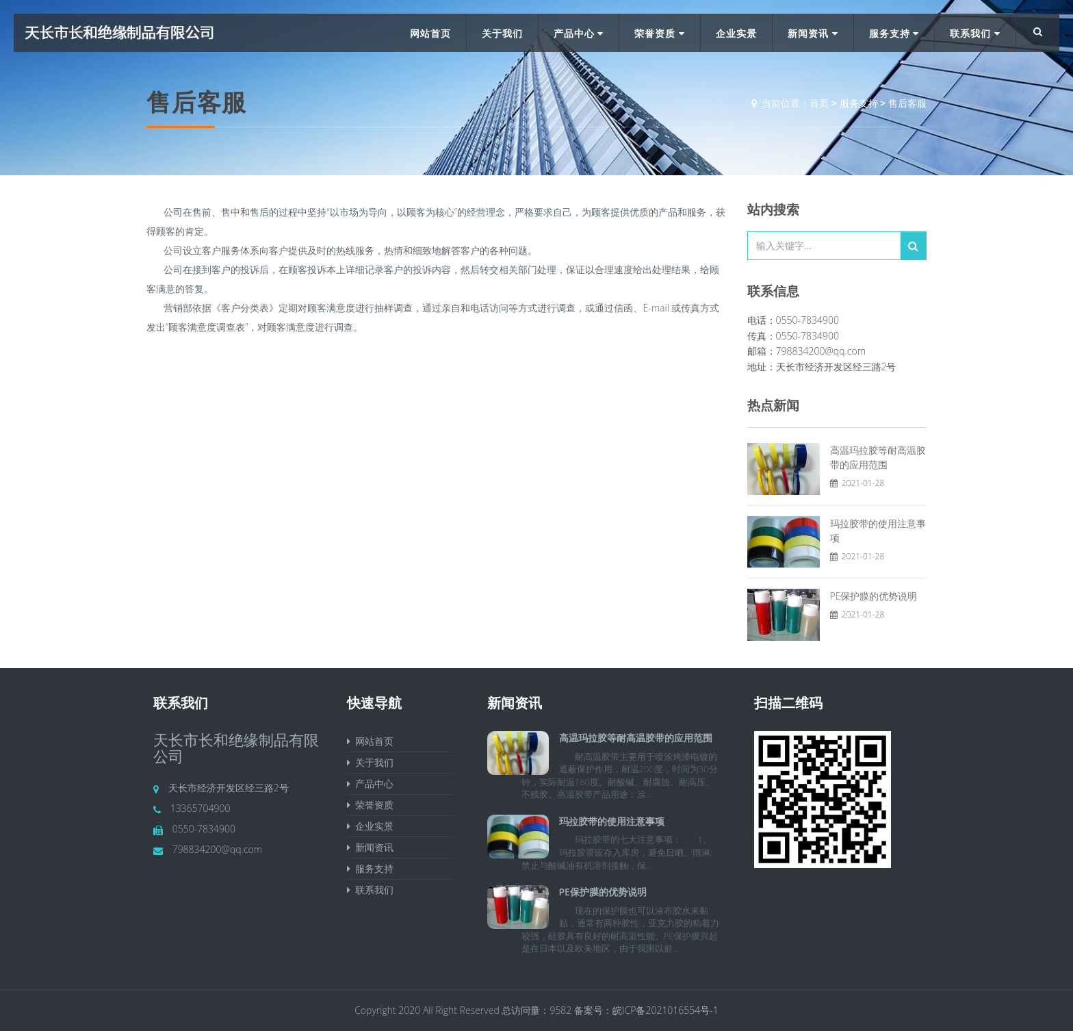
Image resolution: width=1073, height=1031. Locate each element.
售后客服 (907, 103)
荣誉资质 (659, 33)
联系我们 (975, 33)
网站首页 (430, 33)
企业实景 (736, 33)
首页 (819, 103)
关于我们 (502, 33)
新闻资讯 (813, 33)
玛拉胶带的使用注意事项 (611, 821)
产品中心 (579, 33)
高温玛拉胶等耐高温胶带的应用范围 (635, 737)
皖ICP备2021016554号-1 (665, 1010)
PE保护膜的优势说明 (874, 595)
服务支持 (894, 33)
